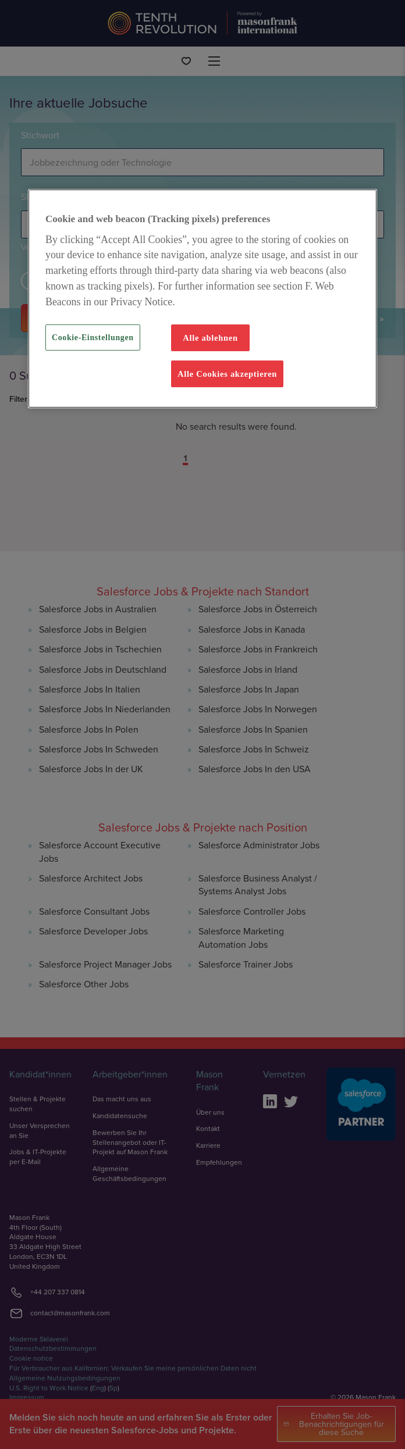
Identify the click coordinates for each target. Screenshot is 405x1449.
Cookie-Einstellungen (93, 337)
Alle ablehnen (210, 337)
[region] (202, 299)
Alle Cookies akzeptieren (227, 374)
